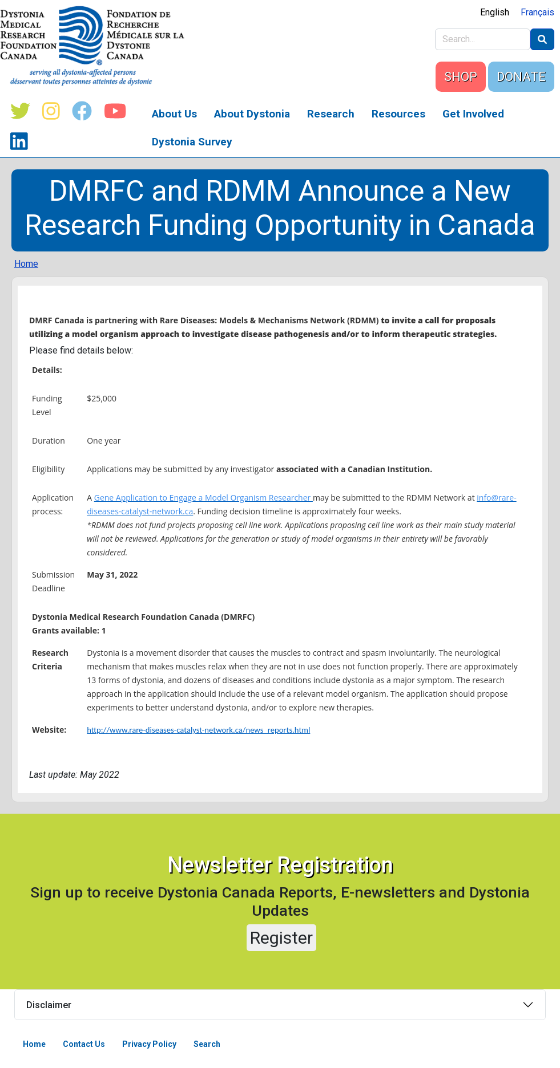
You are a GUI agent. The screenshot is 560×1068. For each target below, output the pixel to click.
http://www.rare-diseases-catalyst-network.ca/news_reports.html (198, 730)
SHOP (460, 77)
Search (207, 1044)
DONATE (521, 77)
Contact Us (84, 1044)
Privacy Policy (149, 1044)
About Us (174, 113)
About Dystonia (252, 113)
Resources (398, 113)
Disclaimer (48, 1005)
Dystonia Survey (192, 141)
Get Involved (473, 113)
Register (281, 938)
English (494, 12)
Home (26, 263)
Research (330, 113)
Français (537, 12)
